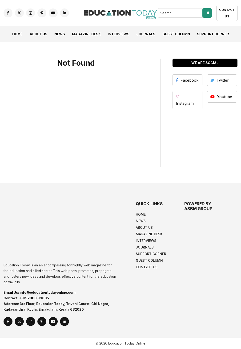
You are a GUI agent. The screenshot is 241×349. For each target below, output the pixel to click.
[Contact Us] (227, 16)
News (59, 34)
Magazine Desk (86, 34)
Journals (146, 34)
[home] (120, 12)
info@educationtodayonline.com (48, 292)
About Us (38, 34)
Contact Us (227, 13)
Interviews (118, 34)
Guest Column (176, 34)
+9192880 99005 (34, 298)
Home (17, 34)
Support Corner (213, 34)
